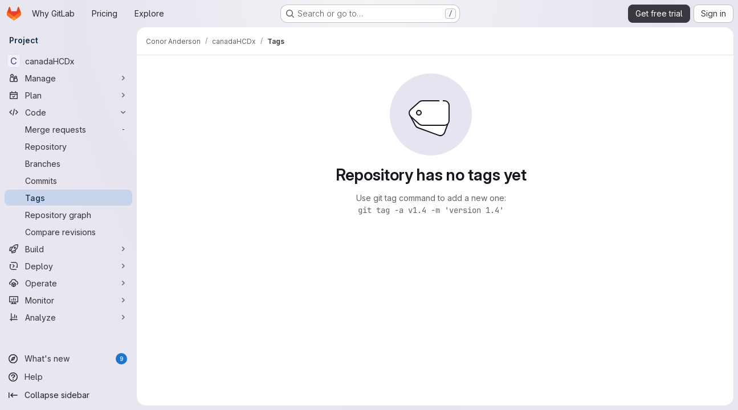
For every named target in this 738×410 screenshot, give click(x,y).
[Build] (68, 249)
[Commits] (68, 180)
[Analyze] (68, 317)
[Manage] (68, 78)
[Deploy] (68, 266)
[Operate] (68, 283)
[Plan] (68, 95)
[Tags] (68, 198)
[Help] (68, 377)
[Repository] (68, 146)
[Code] (68, 112)
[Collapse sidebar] (68, 395)
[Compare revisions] (68, 232)
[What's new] (68, 359)
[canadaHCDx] (68, 61)
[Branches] (68, 163)
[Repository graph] (68, 215)
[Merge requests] (68, 129)
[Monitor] (68, 300)
